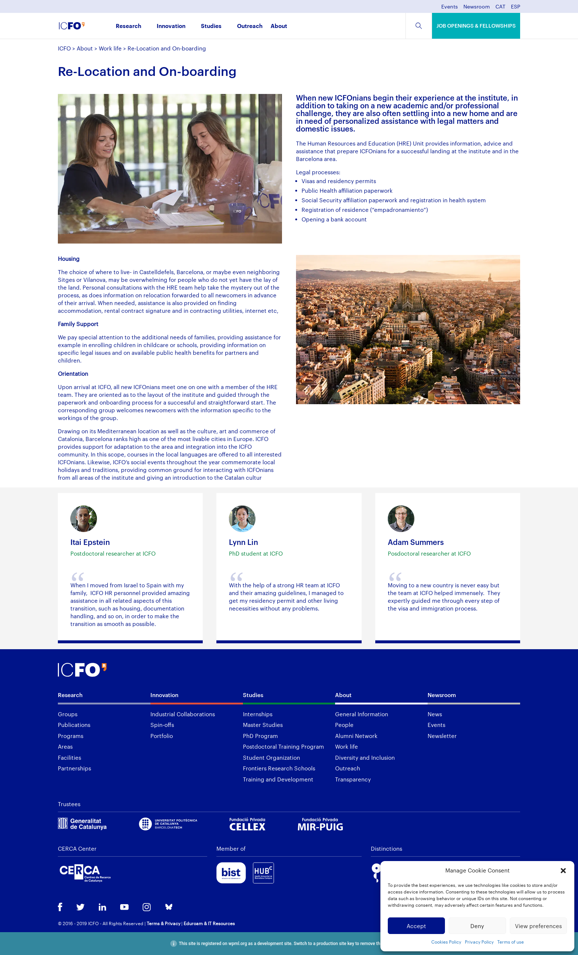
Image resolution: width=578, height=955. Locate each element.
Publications (74, 724)
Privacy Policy (479, 941)
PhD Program (260, 735)
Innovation (171, 26)
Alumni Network (356, 735)
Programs (70, 735)
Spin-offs (162, 724)
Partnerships (74, 768)
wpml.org (238, 943)
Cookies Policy (446, 941)
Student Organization (271, 757)
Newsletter (442, 735)
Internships (257, 714)
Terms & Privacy (163, 923)
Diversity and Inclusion (365, 757)
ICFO (64, 48)
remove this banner (379, 943)
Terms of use (510, 941)
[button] (563, 870)
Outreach (249, 26)
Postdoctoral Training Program (283, 746)
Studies (211, 26)
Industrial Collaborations (182, 714)
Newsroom (476, 7)
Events (449, 7)
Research (128, 26)
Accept (416, 926)
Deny (477, 926)
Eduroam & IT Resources (209, 923)
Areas (65, 746)
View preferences (538, 926)
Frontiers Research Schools (279, 768)
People (344, 724)
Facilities (69, 757)
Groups (67, 714)
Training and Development (278, 779)
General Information (361, 714)
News (435, 714)
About (279, 26)
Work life (110, 48)
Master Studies (263, 724)
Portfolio (161, 735)
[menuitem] (500, 8)
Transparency (353, 779)
